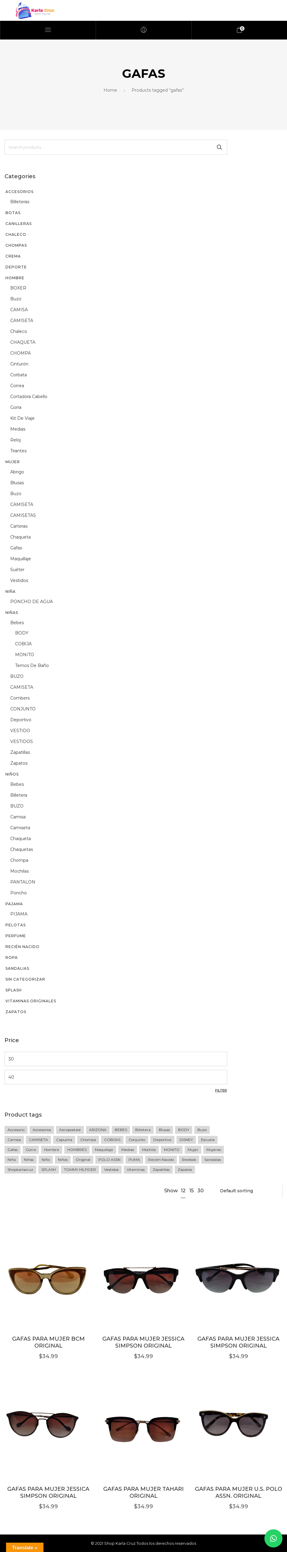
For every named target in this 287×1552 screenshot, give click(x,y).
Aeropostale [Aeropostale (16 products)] (70, 1129)
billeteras (19, 201)
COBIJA (23, 643)
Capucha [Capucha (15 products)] (64, 1139)
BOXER (18, 288)
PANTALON (22, 882)
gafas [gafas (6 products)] (13, 1149)
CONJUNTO (23, 709)
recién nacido (22, 946)
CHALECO (15, 234)
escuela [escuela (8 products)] (208, 1139)
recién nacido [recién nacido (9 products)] (161, 1159)
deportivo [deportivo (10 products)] (162, 1139)
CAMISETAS (23, 515)
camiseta (20, 827)
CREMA (13, 256)
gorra (15, 407)
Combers (20, 698)
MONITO (24, 654)
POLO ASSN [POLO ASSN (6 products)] (109, 1159)
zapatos (18, 763)
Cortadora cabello (28, 396)
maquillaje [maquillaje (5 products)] (104, 1149)
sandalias (17, 968)
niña (10, 591)
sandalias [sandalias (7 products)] (212, 1159)
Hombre (14, 278)
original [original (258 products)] (83, 1159)
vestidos (19, 580)
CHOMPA (20, 353)
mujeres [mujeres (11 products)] (213, 1149)
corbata (18, 375)
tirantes (18, 451)
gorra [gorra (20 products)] (31, 1149)
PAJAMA (14, 904)
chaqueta (20, 537)
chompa (19, 860)
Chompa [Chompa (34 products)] (88, 1139)
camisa (18, 817)
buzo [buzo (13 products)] (202, 1129)
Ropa (11, 957)
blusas (17, 482)
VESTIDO (20, 730)
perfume (15, 936)
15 (191, 1190)
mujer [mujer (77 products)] (193, 1149)
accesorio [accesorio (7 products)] (16, 1129)
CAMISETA (21, 320)
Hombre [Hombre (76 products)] (51, 1149)
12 (183, 1190)
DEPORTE (16, 267)
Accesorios (19, 191)
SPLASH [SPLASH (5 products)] (48, 1169)
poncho (18, 893)
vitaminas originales (30, 1001)
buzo (15, 299)
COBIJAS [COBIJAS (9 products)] (112, 1139)
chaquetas (21, 849)
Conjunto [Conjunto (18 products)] (137, 1139)
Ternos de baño (32, 665)
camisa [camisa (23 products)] (14, 1139)
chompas (16, 245)
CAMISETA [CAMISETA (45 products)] (38, 1139)
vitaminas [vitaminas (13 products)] (136, 1169)
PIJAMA (18, 914)
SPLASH (13, 990)
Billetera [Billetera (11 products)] (143, 1129)
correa (17, 385)
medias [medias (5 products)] (127, 1149)
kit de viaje (22, 418)
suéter (17, 569)
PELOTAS (15, 925)
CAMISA (19, 309)
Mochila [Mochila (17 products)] (149, 1149)
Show (171, 1190)
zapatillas (20, 752)
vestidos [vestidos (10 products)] (111, 1169)
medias (17, 429)
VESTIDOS (21, 741)
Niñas (11, 612)
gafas (16, 548)
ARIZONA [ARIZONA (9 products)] (98, 1129)
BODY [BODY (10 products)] (183, 1129)
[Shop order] (247, 1191)
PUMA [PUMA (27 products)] (134, 1159)
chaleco (18, 331)
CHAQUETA (22, 342)
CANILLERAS (18, 223)
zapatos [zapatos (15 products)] (185, 1169)
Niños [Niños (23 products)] (63, 1159)
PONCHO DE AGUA (31, 601)
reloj (15, 440)
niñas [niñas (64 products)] (28, 1159)
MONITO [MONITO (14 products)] (172, 1149)
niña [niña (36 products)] (12, 1159)
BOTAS (13, 212)
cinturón (19, 364)
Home (110, 90)
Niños (12, 774)
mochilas (19, 871)
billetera (18, 795)
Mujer (12, 462)
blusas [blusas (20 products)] (164, 1129)
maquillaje (20, 558)
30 (200, 1190)
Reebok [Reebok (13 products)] (189, 1159)
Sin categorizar (25, 979)
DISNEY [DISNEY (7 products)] (186, 1139)
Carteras (18, 526)
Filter (221, 1090)
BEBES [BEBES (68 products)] (121, 1129)
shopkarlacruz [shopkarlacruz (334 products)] (20, 1169)
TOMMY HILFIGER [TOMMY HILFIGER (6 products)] (80, 1169)
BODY (21, 633)
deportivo (20, 719)
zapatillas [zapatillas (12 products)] (161, 1169)
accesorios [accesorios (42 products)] (42, 1129)
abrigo (17, 472)
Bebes (17, 622)
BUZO (17, 676)
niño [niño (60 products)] (46, 1159)
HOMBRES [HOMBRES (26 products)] (77, 1149)
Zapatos (15, 1012)
